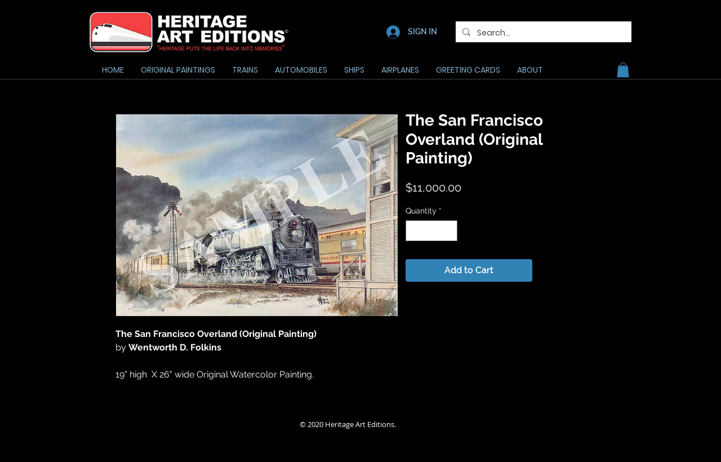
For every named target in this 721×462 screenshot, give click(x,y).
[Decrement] (414, 231)
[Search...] (542, 33)
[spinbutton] (431, 231)
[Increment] (449, 231)
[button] (623, 70)
